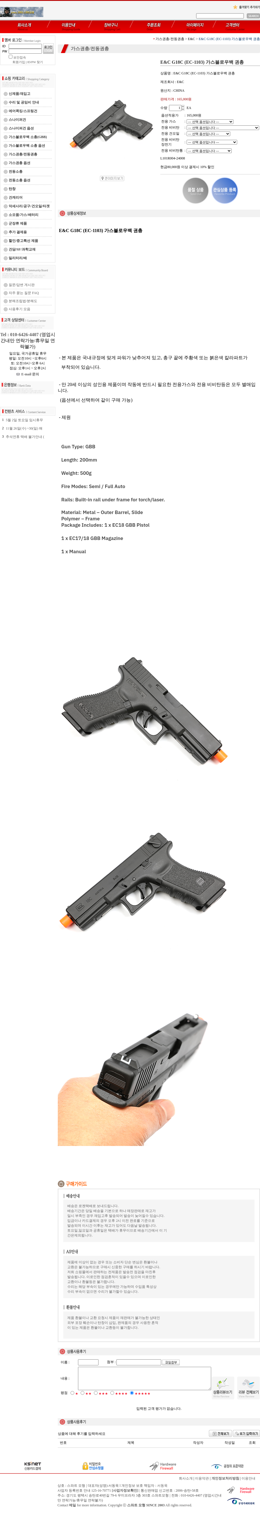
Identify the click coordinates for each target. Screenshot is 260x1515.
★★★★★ (143, 1399)
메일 (72, 1510)
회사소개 (186, 1483)
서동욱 (162, 1490)
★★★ (103, 1399)
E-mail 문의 (27, 374)
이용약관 (202, 1483)
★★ (88, 1399)
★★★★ (121, 1399)
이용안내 (248, 1483)
